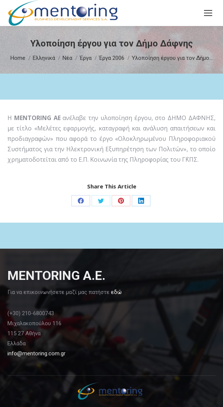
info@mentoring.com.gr (36, 353)
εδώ (116, 292)
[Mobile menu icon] (208, 13)
